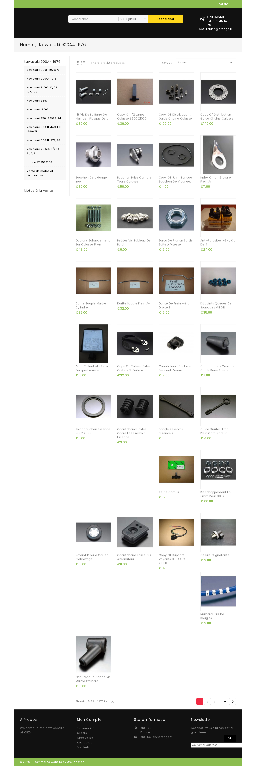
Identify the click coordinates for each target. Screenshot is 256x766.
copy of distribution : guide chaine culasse (175, 117)
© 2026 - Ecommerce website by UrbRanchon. (52, 762)
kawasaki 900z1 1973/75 (43, 70)
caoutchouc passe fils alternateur (134, 557)
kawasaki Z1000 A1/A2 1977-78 (42, 90)
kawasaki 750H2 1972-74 (44, 118)
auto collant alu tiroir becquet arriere (92, 368)
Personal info (86, 728)
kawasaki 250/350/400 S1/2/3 (43, 151)
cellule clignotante (214, 555)
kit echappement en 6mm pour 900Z (215, 494)
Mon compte (89, 719)
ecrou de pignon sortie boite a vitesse (176, 242)
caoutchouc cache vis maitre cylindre (93, 679)
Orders (82, 733)
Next (233, 701)
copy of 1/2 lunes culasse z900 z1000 (132, 117)
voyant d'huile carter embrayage (92, 557)
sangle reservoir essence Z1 (171, 431)
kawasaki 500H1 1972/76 (43, 140)
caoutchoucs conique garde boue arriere (217, 368)
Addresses (84, 742)
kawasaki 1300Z (38, 109)
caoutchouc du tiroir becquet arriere (175, 368)
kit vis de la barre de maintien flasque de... (92, 117)
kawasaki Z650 (37, 101)
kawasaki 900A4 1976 (41, 79)
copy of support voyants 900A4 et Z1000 (172, 559)
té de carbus (169, 492)
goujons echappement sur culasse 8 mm (93, 242)
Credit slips (85, 738)
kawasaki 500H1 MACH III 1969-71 (44, 129)
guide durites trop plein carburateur (214, 431)
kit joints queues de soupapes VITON (216, 305)
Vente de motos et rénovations (40, 173)
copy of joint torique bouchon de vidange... (175, 180)
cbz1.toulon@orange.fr (156, 737)
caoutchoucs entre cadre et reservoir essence (131, 433)
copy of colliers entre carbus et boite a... (133, 368)
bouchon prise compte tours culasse (134, 180)
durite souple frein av (133, 303)
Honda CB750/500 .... (41, 162)
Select (206, 62)
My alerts (83, 747)
